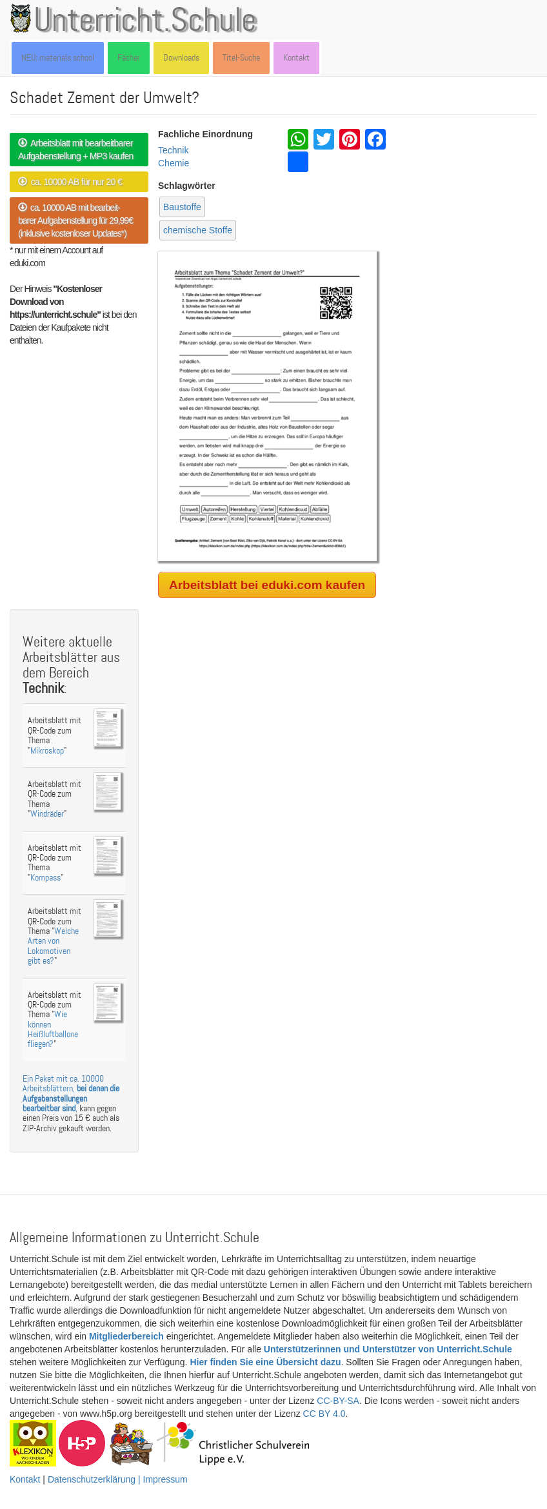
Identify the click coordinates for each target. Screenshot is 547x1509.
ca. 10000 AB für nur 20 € (70, 182)
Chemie (173, 163)
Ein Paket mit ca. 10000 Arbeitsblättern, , (71, 1093)
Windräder (47, 813)
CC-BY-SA (338, 1401)
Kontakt (296, 57)
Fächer (128, 57)
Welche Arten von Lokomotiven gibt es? (53, 946)
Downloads (181, 57)
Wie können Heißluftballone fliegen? (53, 1029)
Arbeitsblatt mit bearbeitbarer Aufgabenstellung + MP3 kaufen (76, 149)
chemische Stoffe (197, 230)
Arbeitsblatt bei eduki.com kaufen (267, 585)
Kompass (45, 877)
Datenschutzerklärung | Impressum (118, 1479)
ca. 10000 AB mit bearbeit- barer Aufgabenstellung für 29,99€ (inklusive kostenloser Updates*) (75, 220)
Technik (173, 150)
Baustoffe (182, 207)
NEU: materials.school (57, 57)
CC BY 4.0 (324, 1413)
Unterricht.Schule (145, 21)
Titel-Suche (241, 57)
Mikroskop (47, 750)
